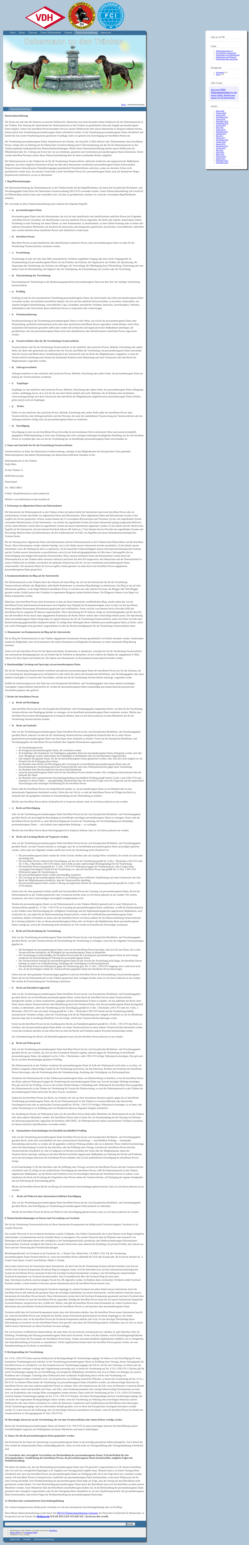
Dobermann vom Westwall (226, 57)
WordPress (53, 1530)
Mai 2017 (219, 136)
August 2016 (221, 142)
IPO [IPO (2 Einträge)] (232, 92)
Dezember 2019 (222, 117)
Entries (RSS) (15, 1532)
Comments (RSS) (30, 1532)
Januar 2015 (220, 158)
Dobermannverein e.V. (224, 51)
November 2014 (222, 162)
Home (22, 32)
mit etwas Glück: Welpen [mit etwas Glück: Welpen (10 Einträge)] (224, 93)
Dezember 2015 (222, 146)
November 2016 (222, 140)
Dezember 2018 (222, 121)
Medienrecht (43, 1516)
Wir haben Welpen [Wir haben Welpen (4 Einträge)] (228, 98)
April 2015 (220, 152)
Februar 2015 (221, 156)
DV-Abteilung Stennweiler (226, 53)
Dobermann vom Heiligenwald (227, 55)
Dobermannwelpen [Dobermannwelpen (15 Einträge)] (220, 92)
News (12, 32)
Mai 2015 (219, 150)
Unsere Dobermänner (50, 32)
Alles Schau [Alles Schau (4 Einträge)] (215, 89)
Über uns (32, 32)
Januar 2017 (220, 138)
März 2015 (220, 154)
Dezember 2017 (222, 132)
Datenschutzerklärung (86, 32)
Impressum (105, 32)
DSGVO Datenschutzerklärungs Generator (77, 1513)
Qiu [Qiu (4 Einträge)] (218, 98)
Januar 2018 (220, 129)
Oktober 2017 (221, 134)
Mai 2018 (219, 127)
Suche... (131, 1524)
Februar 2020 (221, 113)
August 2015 (221, 148)
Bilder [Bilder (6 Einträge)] (223, 89)
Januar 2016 (220, 144)
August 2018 (221, 125)
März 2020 (220, 111)
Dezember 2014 (222, 160)
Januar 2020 (220, 115)
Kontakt (68, 32)
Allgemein (220, 72)
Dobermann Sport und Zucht (227, 59)
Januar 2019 (220, 119)
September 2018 (222, 123)
